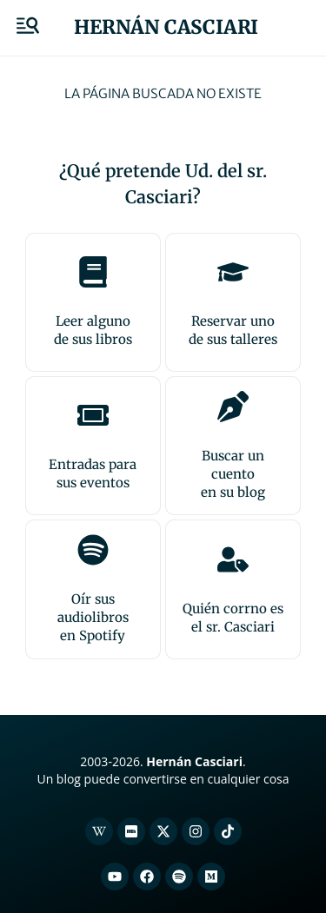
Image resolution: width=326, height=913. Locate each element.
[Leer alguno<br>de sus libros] (93, 272)
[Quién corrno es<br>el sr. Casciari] (233, 559)
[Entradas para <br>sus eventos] (93, 415)
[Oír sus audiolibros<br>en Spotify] (93, 550)
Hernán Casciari (166, 27)
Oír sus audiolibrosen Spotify (93, 617)
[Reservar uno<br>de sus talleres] (233, 272)
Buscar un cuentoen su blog (233, 473)
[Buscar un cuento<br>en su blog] (233, 406)
